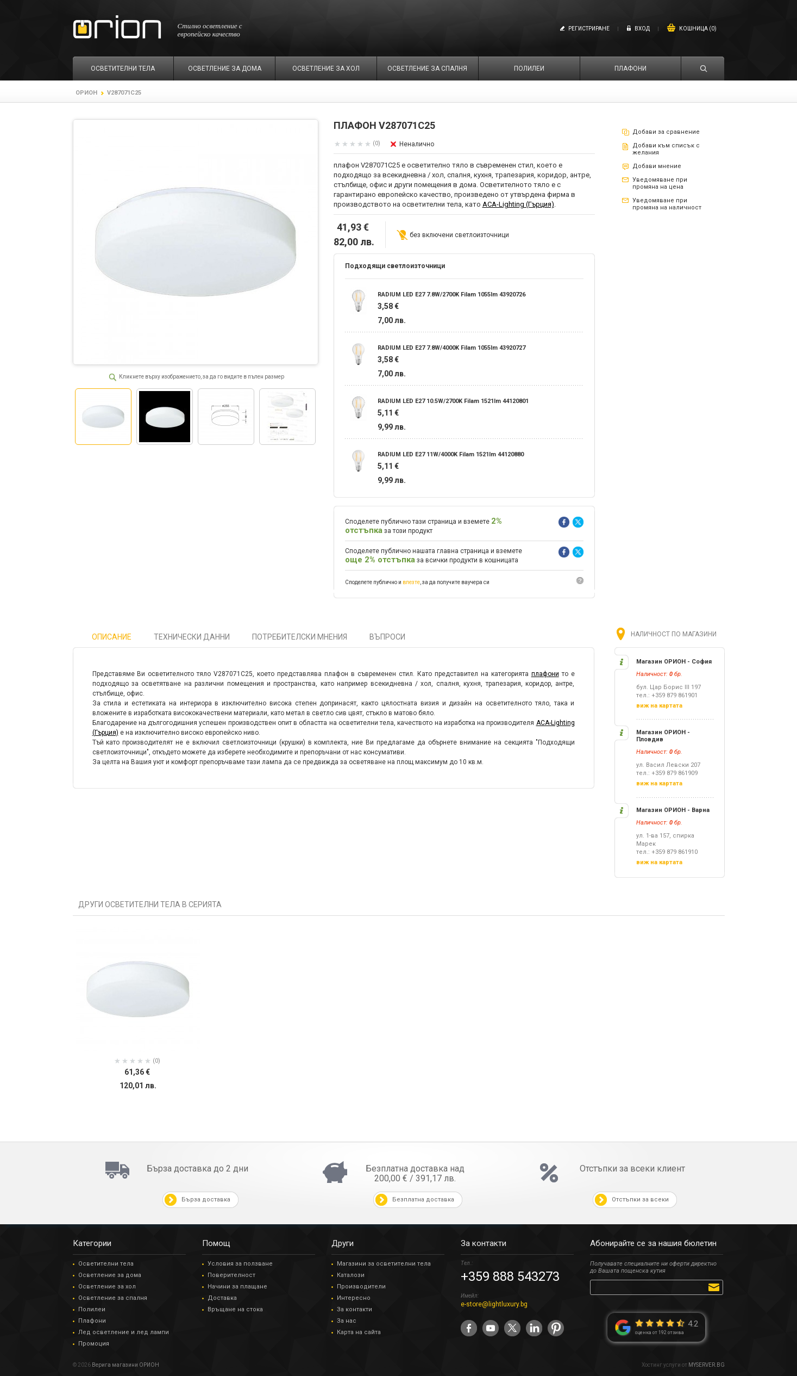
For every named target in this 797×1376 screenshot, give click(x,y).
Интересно (354, 1297)
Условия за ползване (240, 1263)
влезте (411, 582)
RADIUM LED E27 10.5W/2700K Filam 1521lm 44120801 (453, 401)
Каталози (351, 1275)
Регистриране (589, 29)
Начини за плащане (237, 1286)
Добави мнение (656, 166)
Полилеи (91, 1309)
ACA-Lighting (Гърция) (518, 204)
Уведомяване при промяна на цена (659, 183)
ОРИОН (86, 92)
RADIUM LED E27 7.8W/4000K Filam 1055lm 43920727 (451, 347)
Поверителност (231, 1275)
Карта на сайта (359, 1332)
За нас (346, 1320)
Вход (642, 29)
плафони (545, 674)
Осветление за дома (109, 1275)
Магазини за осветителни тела (384, 1263)
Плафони (92, 1320)
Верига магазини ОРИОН (125, 1365)
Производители (361, 1286)
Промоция (93, 1343)
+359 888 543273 (510, 1276)
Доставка (222, 1297)
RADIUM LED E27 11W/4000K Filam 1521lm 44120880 (451, 454)
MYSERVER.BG (706, 1365)
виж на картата (659, 705)
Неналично (416, 144)
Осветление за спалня (112, 1297)
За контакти (354, 1309)
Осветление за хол (107, 1286)
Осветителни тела (106, 1263)
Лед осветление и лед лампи (123, 1332)
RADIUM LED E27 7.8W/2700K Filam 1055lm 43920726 (451, 294)
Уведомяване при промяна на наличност (666, 204)
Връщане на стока (235, 1309)
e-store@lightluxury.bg (494, 1304)
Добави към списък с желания (666, 149)
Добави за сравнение (666, 131)
